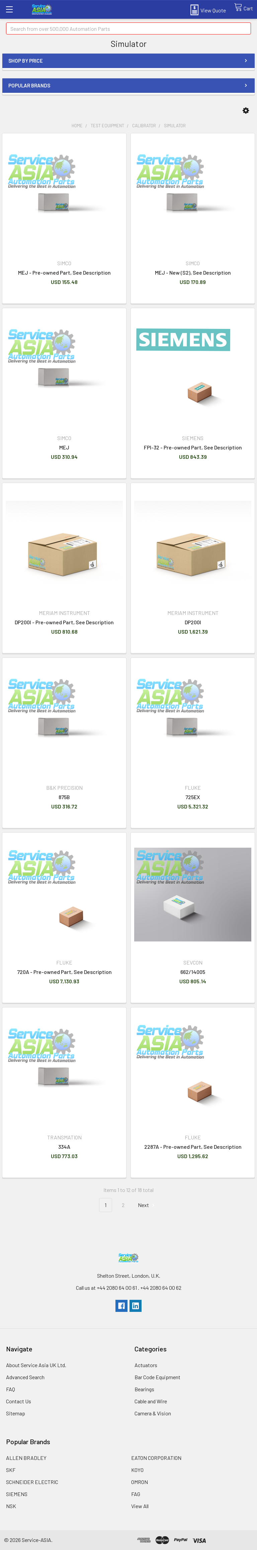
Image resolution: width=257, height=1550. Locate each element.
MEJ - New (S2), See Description (193, 272)
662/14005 (192, 972)
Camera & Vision (153, 1413)
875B (64, 797)
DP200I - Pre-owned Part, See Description (64, 622)
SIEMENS (16, 1494)
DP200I (193, 622)
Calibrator (144, 125)
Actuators (146, 1365)
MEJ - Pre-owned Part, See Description (64, 272)
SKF (10, 1470)
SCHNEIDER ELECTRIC (32, 1482)
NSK (11, 1506)
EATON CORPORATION (156, 1458)
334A (64, 1146)
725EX (192, 797)
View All (140, 1506)
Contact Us (18, 1401)
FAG (135, 1494)
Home (77, 125)
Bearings (144, 1389)
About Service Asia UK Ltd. (36, 1365)
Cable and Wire (151, 1401)
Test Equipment (107, 125)
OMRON (139, 1482)
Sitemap (15, 1413)
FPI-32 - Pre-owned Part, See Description (193, 447)
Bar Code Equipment (157, 1377)
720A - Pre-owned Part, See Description (64, 972)
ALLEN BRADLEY (26, 1458)
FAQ (10, 1389)
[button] (246, 111)
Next (147, 1205)
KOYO (137, 1470)
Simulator (175, 125)
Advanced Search (25, 1377)
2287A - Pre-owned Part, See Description (193, 1146)
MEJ (64, 447)
